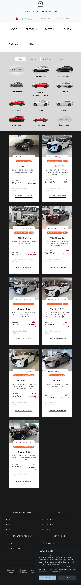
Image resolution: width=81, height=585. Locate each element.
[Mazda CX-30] (16, 104)
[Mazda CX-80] (64, 104)
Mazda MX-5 (12, 543)
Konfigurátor (62, 19)
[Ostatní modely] (64, 119)
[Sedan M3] (45, 95)
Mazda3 (10, 524)
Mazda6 (10, 529)
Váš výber (25, 18)
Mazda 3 (23, 166)
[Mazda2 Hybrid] (16, 85)
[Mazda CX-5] (16, 119)
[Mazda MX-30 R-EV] (64, 70)
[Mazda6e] (64, 85)
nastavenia (57, 572)
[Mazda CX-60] (40, 104)
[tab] (14, 29)
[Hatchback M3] (37, 95)
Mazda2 (10, 519)
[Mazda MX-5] (40, 119)
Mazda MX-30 (48, 529)
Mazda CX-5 (47, 524)
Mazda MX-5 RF (13, 548)
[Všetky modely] (16, 68)
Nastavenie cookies (33, 571)
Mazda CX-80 (57, 237)
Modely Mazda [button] (45, 19)
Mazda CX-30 (48, 519)
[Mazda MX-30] (40, 70)
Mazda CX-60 (57, 166)
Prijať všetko (47, 578)
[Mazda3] (40, 85)
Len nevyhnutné (67, 578)
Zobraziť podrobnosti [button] (23, 196)
